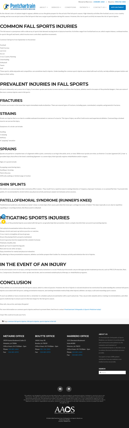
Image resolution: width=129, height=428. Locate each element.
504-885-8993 (13, 352)
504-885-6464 (13, 349)
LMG (68, 419)
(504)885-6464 (99, 2)
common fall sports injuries (17, 321)
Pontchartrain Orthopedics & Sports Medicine (68, 418)
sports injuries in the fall (48, 321)
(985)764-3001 (120, 2)
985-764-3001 (45, 349)
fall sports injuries (33, 321)
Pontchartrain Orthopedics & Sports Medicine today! (82, 309)
